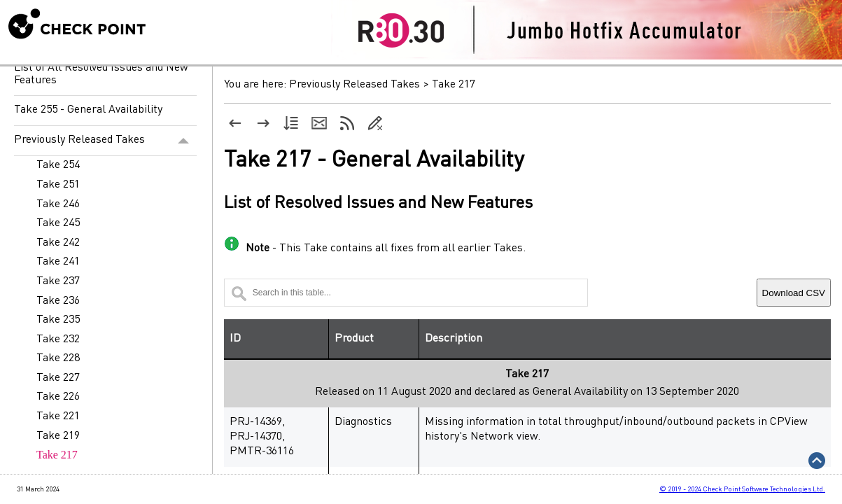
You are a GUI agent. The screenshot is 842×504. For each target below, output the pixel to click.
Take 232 (58, 339)
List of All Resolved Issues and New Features (101, 74)
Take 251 (58, 184)
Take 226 (58, 396)
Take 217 (57, 455)
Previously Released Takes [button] (105, 140)
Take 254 (58, 165)
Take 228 (58, 358)
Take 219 (58, 436)
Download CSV (793, 293)
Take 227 (58, 378)
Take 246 (58, 204)
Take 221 (58, 416)
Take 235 (58, 320)
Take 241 (58, 261)
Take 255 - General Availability (88, 109)
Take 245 (58, 223)
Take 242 (58, 242)
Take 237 (58, 281)
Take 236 (58, 301)
